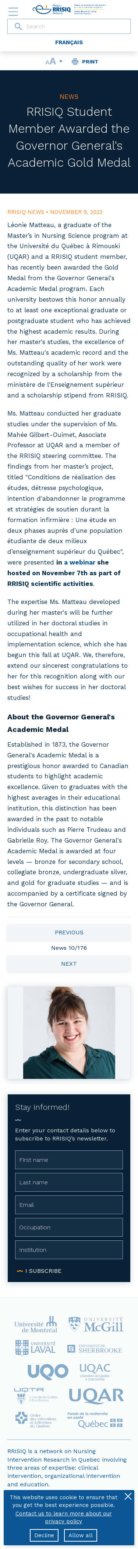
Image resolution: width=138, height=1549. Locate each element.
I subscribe (43, 1270)
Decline (44, 1535)
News (69, 96)
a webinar (79, 562)
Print (90, 62)
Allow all (80, 1535)
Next (69, 963)
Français (69, 42)
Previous (69, 932)
